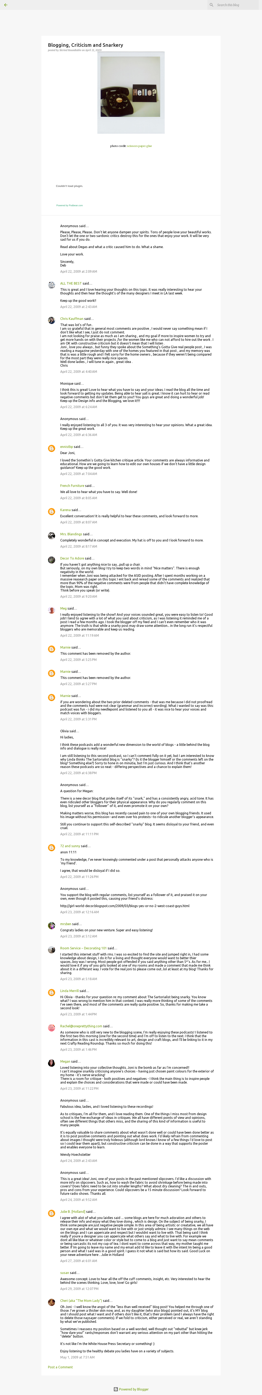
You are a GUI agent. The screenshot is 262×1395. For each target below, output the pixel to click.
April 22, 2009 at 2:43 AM (78, 307)
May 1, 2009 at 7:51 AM (77, 1357)
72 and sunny (70, 846)
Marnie (65, 647)
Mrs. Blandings (71, 534)
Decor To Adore (72, 558)
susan (64, 1273)
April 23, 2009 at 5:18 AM (78, 979)
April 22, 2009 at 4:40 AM (78, 371)
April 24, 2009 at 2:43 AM (78, 1161)
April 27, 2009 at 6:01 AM (78, 1261)
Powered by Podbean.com (69, 205)
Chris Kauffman (71, 318)
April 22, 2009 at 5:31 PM (78, 719)
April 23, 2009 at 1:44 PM (78, 1014)
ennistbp (66, 447)
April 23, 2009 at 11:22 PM (79, 1088)
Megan (65, 1061)
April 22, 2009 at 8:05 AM (78, 498)
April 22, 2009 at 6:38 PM (78, 773)
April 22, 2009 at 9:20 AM (78, 596)
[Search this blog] (237, 5)
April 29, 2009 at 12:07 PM (79, 1289)
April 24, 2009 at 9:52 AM (78, 1200)
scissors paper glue (139, 146)
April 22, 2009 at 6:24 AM (78, 407)
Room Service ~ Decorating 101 (83, 948)
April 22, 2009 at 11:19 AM (79, 635)
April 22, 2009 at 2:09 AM (78, 271)
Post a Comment (60, 1367)
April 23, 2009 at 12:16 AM (79, 912)
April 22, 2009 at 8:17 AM (78, 546)
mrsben (65, 924)
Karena (65, 510)
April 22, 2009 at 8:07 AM (78, 522)
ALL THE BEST (71, 283)
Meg (63, 608)
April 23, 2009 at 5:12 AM (78, 936)
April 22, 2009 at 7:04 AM (78, 474)
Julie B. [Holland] (72, 1211)
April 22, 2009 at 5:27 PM (78, 684)
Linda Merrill (69, 991)
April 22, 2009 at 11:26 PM (79, 877)
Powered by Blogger (131, 1389)
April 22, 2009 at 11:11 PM (79, 834)
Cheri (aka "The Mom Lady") (81, 1300)
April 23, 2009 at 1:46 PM (78, 1049)
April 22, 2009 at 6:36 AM (78, 435)
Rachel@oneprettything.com (81, 1026)
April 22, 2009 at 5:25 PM (78, 659)
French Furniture (72, 486)
